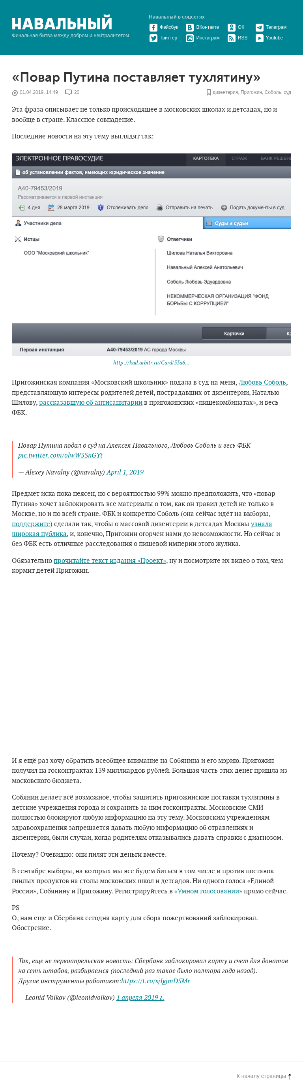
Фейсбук (163, 27)
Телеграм (271, 27)
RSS (237, 38)
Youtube (269, 38)
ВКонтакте (202, 27)
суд (287, 92)
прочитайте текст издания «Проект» (110, 561)
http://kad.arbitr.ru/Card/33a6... (151, 362)
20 (76, 92)
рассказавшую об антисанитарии (90, 403)
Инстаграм (202, 38)
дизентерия (225, 92)
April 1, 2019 (125, 472)
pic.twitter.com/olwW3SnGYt (60, 456)
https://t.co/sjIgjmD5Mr (155, 981)
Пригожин (251, 92)
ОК (235, 27)
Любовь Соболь (262, 383)
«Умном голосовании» (208, 891)
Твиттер (163, 38)
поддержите (31, 524)
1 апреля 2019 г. (140, 998)
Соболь (273, 92)
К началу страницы (264, 1076)
